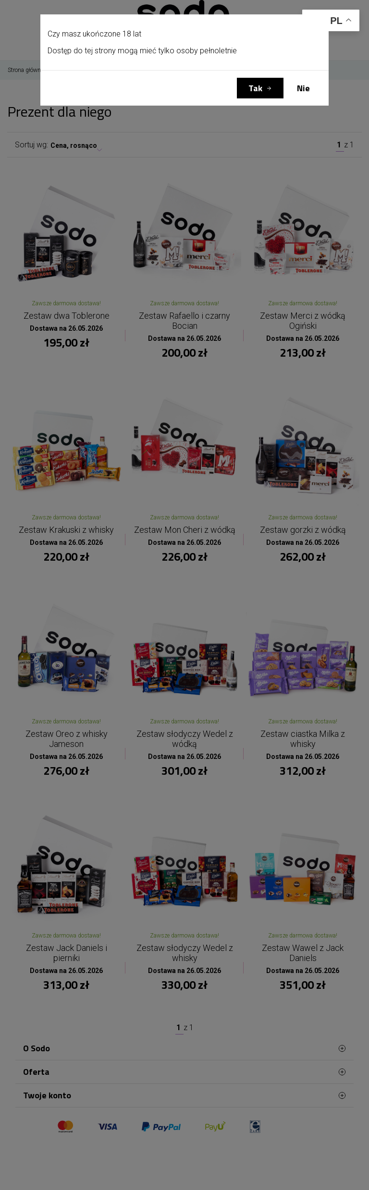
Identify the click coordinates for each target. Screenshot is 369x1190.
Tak (255, 88)
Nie (303, 88)
